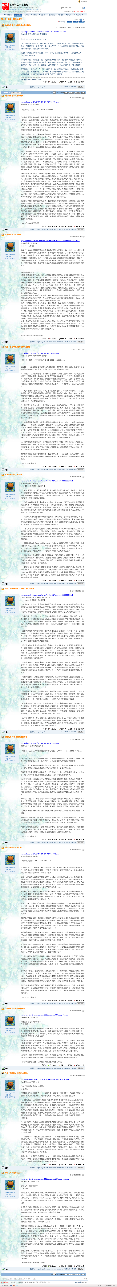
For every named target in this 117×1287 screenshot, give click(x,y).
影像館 (42, 15)
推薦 (83, 27)
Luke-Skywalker (17, 7)
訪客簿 (68, 15)
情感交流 (11, 11)
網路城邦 (84, 2)
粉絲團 (6, 1285)
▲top (85, 1278)
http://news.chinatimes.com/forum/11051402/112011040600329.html (47, 595)
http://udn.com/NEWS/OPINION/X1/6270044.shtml (40, 353)
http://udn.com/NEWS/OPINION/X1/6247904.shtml (40, 743)
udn (3, 11)
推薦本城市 (20, 9)
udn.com (84, 1282)
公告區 (60, 15)
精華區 (26, 15)
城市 (6, 11)
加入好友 (12, 49)
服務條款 (27, 1282)
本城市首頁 (8, 15)
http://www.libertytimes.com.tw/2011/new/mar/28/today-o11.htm (45, 1179)
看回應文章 (61, 22)
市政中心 (78, 15)
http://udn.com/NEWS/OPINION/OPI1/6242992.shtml (41, 854)
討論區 (18, 15)
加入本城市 (12, 9)
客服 (49, 1282)
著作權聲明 (34, 1282)
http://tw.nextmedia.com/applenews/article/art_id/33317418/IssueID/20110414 (50, 241)
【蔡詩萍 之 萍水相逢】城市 (27, 11)
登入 (99, 1285)
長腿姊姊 (31, 7)
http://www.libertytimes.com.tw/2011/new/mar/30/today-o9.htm (44, 1015)
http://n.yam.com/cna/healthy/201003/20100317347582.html (43, 32)
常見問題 (20, 1282)
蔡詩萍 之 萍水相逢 (18, 5)
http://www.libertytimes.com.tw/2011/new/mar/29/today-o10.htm (45, 1079)
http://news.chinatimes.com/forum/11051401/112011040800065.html (47, 481)
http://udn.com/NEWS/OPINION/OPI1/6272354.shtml (41, 102)
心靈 (16, 11)
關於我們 (13, 1282)
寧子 (37, 7)
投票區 (34, 15)
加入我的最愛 (28, 9)
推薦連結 (51, 15)
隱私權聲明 (43, 1282)
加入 (103, 1285)
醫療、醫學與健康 (15, 19)
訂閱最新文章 (37, 9)
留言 (6, 49)
